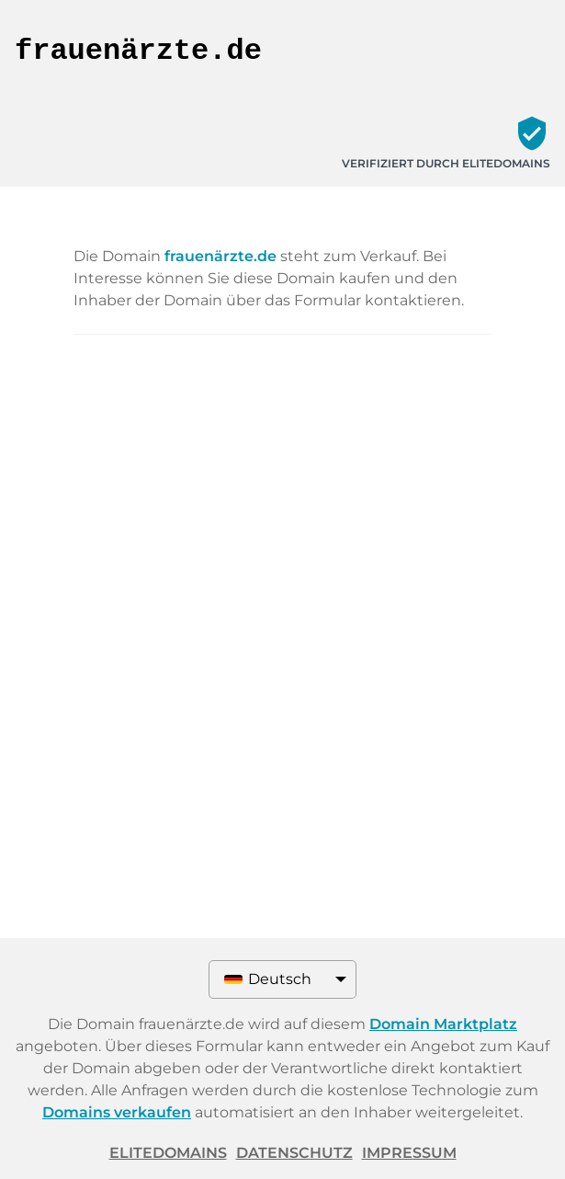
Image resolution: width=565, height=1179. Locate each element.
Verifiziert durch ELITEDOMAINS (446, 163)
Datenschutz (294, 1153)
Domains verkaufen (116, 1112)
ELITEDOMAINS (168, 1153)
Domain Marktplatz (443, 1024)
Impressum (409, 1153)
